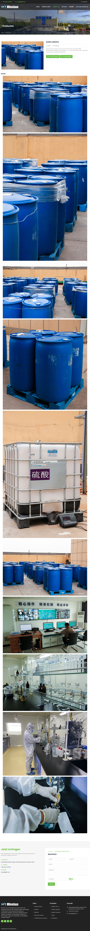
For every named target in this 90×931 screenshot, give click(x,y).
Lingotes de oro (55, 906)
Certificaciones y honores (40, 918)
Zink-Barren (54, 918)
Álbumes (71, 6)
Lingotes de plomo (56, 912)
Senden (51, 884)
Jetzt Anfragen (53, 56)
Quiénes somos (46, 6)
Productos (56, 6)
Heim (2, 32)
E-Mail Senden (66, 56)
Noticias (64, 6)
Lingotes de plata (55, 909)
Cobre (52, 915)
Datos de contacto (82, 6)
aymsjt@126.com (5, 872)
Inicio (38, 6)
